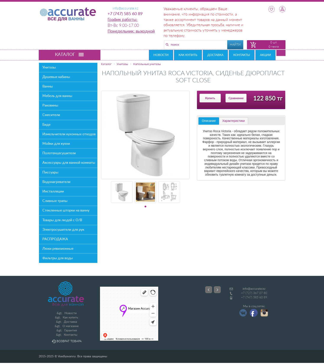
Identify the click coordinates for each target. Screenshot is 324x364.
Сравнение (236, 98)
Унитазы (49, 67)
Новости (161, 55)
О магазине (71, 326)
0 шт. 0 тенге (274, 44)
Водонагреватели (56, 182)
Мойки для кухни (56, 143)
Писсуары (50, 172)
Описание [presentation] (209, 120)
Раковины (50, 105)
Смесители (51, 115)
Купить (210, 98)
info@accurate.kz (254, 288)
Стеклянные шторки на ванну (65, 210)
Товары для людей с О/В (62, 220)
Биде (46, 124)
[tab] (208, 121)
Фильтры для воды (57, 258)
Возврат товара (67, 341)
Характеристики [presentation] (233, 120)
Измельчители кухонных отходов (69, 134)
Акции (265, 55)
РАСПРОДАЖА (55, 239)
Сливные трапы (55, 201)
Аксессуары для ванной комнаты (68, 162)
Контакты (241, 55)
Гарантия (70, 330)
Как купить (188, 55)
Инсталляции (53, 191)
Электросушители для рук (63, 229)
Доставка (215, 55)
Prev (208, 289)
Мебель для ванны (57, 96)
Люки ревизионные (57, 248)
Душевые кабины (56, 77)
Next (217, 289)
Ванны (47, 86)
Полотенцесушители (59, 153)
